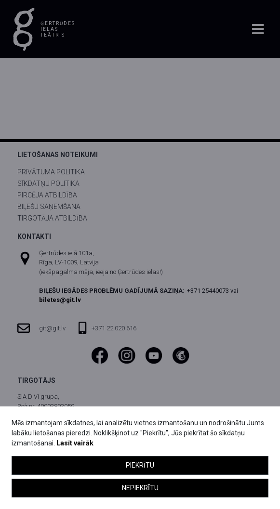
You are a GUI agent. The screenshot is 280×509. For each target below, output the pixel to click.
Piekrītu (140, 465)
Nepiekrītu (140, 488)
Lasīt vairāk (74, 443)
